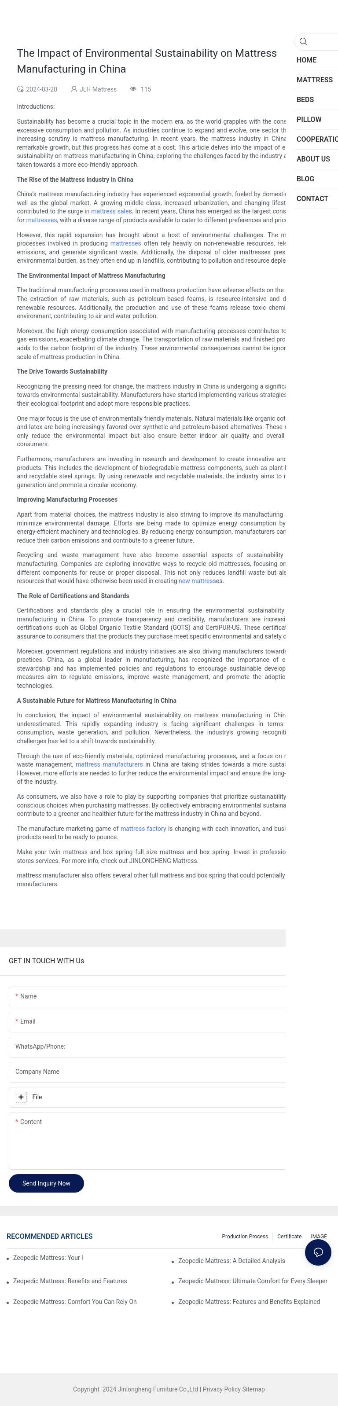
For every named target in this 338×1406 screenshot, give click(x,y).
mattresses (41, 220)
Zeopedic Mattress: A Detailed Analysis (231, 1260)
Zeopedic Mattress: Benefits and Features (70, 1281)
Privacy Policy (222, 1389)
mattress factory (143, 828)
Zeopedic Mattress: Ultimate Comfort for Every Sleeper (252, 1281)
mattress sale (110, 211)
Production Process (245, 1236)
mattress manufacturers (109, 764)
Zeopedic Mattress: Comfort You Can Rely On (75, 1301)
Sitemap (253, 1389)
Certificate (289, 1236)
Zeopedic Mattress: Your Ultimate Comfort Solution (48, 1257)
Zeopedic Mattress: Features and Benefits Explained (249, 1301)
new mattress (197, 580)
